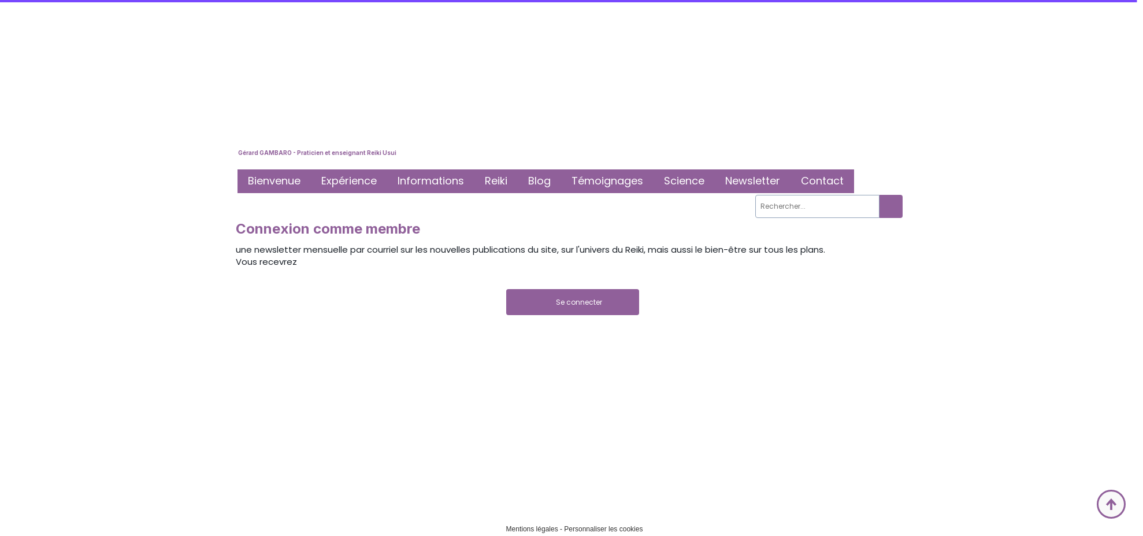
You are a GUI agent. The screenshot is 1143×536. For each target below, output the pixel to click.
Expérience (349, 180)
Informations (431, 180)
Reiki (496, 180)
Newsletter (752, 180)
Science (684, 180)
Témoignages (607, 180)
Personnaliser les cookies (603, 529)
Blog (539, 180)
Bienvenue (274, 180)
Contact (822, 180)
